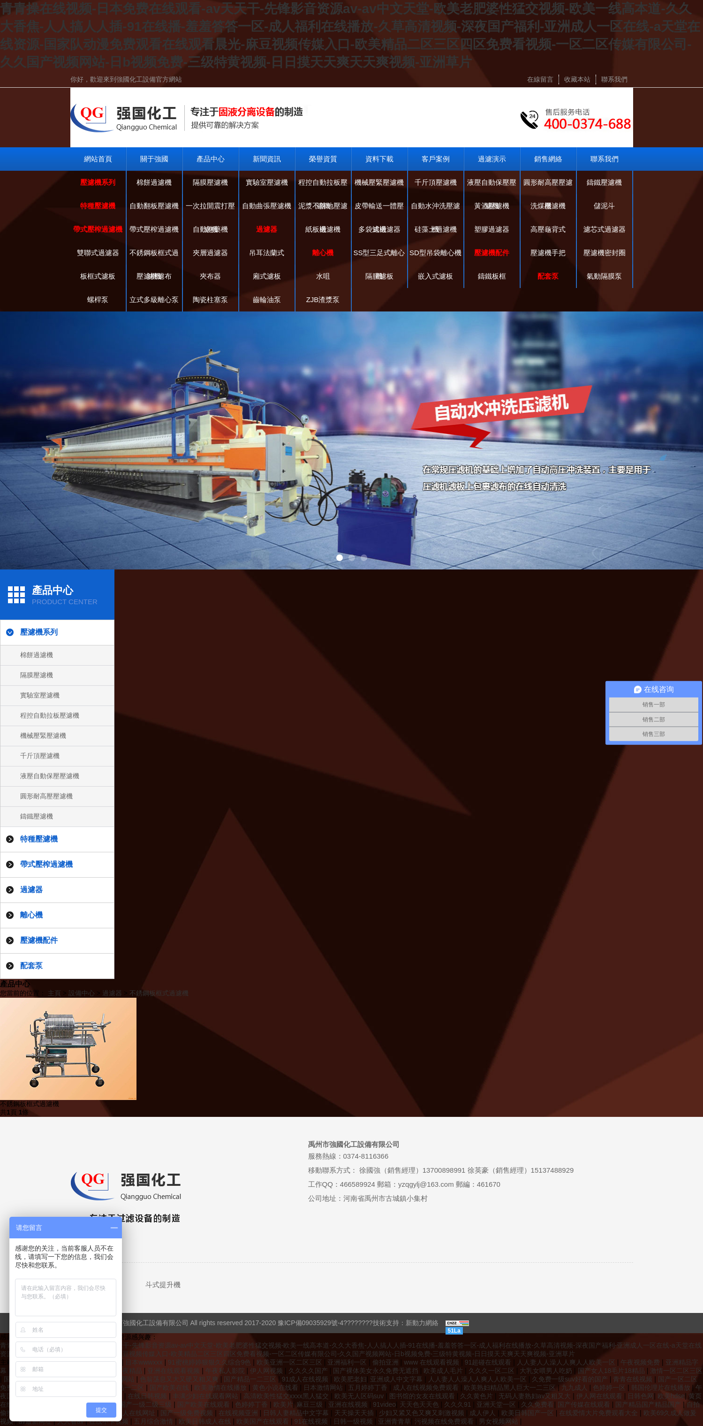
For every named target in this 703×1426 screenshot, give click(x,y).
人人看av (71, 1421)
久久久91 (458, 1404)
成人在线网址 (136, 1413)
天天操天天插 (355, 1413)
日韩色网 (640, 1396)
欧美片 (283, 1404)
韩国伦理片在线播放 (661, 1387)
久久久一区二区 (492, 1370)
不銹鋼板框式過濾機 (154, 257)
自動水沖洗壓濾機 (435, 210)
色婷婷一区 (610, 1387)
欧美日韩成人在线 (206, 1421)
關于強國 (154, 159)
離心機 (322, 253)
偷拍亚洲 (386, 1362)
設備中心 (81, 993)
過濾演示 (492, 159)
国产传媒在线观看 (585, 1404)
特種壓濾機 (97, 206)
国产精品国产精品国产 (649, 1404)
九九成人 (575, 1387)
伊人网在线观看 (600, 1396)
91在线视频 (312, 1421)
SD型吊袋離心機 (435, 253)
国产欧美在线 (170, 1387)
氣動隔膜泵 (604, 276)
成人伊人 (483, 1413)
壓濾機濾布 (154, 276)
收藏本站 (577, 79)
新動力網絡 (422, 1323)
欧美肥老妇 (350, 1379)
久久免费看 (537, 1404)
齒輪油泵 (267, 299)
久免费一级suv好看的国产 (571, 1379)
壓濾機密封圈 (604, 253)
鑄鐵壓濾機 (604, 182)
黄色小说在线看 (276, 1387)
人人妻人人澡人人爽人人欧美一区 (567, 1362)
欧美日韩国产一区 (528, 1413)
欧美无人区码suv (360, 1396)
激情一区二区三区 (676, 1370)
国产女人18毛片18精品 (612, 1370)
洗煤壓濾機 (548, 206)
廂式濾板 (267, 276)
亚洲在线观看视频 (174, 1370)
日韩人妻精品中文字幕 (297, 1413)
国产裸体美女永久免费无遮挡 (376, 1370)
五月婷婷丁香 (368, 1387)
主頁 (54, 993)
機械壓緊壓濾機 (379, 182)
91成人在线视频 (306, 1379)
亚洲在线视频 (349, 1404)
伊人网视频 (267, 1370)
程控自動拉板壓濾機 (323, 186)
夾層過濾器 (210, 253)
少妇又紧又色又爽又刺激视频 (422, 1413)
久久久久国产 (309, 1370)
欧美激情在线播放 (221, 1387)
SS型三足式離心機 (379, 257)
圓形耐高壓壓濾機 (548, 186)
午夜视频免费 (641, 1362)
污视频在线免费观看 (445, 1421)
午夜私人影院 (226, 1370)
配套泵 (548, 276)
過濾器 (266, 229)
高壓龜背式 (548, 229)
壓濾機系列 (97, 182)
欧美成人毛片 (444, 1370)
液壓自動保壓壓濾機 (491, 186)
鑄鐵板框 (492, 276)
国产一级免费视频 (187, 1413)
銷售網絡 (548, 159)
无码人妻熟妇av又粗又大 (536, 1396)
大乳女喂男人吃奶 (547, 1370)
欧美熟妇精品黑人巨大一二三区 (511, 1387)
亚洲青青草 (394, 1421)
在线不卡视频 (109, 1421)
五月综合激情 (154, 1421)
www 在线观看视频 (432, 1362)
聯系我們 (614, 79)
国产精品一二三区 (251, 1379)
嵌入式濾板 (435, 276)
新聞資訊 (267, 159)
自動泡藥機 (210, 229)
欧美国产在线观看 (263, 1421)
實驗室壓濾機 (267, 182)
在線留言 (540, 79)
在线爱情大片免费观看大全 (599, 1413)
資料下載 (379, 159)
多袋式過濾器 (379, 229)
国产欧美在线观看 (204, 1404)
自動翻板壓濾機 (154, 206)
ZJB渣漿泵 (323, 299)
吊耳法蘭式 (266, 253)
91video (384, 1404)
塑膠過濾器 (491, 229)
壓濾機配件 (491, 253)
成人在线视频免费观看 (427, 1387)
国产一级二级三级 (146, 1404)
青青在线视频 (633, 1379)
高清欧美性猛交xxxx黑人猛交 (287, 1396)
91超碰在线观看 (489, 1362)
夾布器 (210, 276)
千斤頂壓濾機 (436, 182)
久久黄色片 (477, 1396)
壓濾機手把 (548, 253)
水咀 (323, 276)
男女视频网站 (499, 1421)
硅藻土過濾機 (436, 229)
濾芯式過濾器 (604, 229)
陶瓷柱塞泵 (210, 299)
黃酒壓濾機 (491, 206)
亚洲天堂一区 (497, 1404)
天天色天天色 (420, 1404)
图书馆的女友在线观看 (423, 1396)
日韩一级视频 (354, 1421)
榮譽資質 (323, 159)
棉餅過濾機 (154, 182)
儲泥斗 (604, 206)
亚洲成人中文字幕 (397, 1379)
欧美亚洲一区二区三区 (290, 1362)
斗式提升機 (163, 1285)
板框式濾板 (97, 276)
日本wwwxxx (144, 1362)
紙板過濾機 (322, 229)
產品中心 (211, 159)
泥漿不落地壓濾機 (323, 210)
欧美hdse (671, 1396)
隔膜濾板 (379, 276)
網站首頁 (98, 159)
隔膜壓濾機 (210, 182)
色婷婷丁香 (252, 1404)
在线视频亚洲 (239, 1413)
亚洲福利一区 (348, 1362)
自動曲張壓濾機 (266, 206)
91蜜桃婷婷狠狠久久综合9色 (210, 1362)
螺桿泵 (97, 299)
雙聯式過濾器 (98, 253)
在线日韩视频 (148, 1396)
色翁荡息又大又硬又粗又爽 (180, 1379)
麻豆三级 (310, 1404)
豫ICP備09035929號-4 (310, 1323)
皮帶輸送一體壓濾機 (379, 210)
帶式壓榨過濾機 (97, 229)
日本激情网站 (324, 1387)
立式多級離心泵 (154, 299)
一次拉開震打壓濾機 (210, 210)
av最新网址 (35, 1421)
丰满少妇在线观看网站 (206, 1396)
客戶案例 (436, 159)
